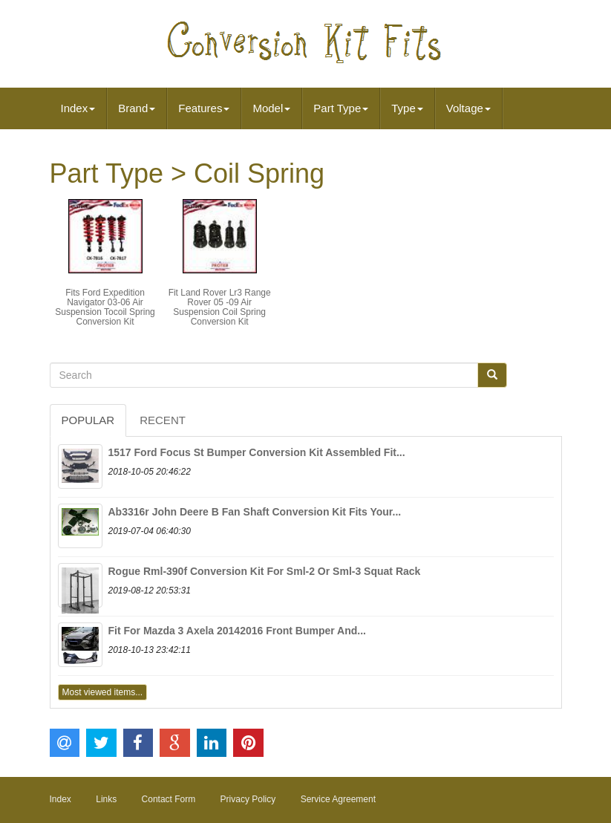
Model (271, 108)
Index (78, 108)
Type (407, 108)
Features (203, 108)
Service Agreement (338, 799)
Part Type (340, 108)
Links (106, 799)
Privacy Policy (248, 799)
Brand (136, 108)
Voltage (468, 108)
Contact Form (169, 799)
